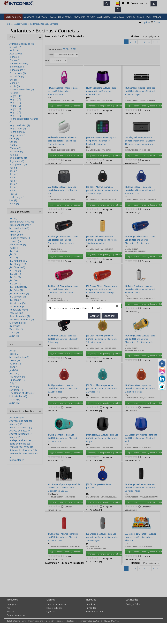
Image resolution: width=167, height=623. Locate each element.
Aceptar (94, 186)
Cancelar (110, 186)
